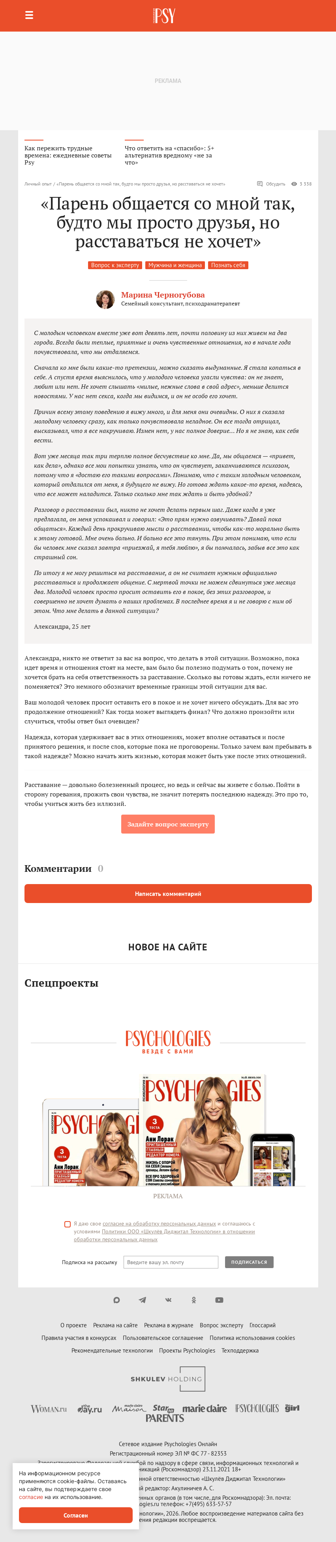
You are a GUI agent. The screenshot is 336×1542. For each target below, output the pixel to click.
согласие (31, 1496)
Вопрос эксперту (221, 1325)
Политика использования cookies (252, 1338)
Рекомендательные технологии (112, 1350)
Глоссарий (263, 1325)
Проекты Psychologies (187, 1350)
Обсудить (271, 184)
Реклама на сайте (115, 1325)
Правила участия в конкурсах (78, 1338)
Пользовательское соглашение (163, 1338)
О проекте (73, 1325)
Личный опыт (38, 184)
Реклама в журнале (168, 1325)
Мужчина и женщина (175, 265)
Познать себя (228, 265)
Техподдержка (240, 1350)
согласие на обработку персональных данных (159, 1223)
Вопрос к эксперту (115, 265)
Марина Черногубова (163, 294)
